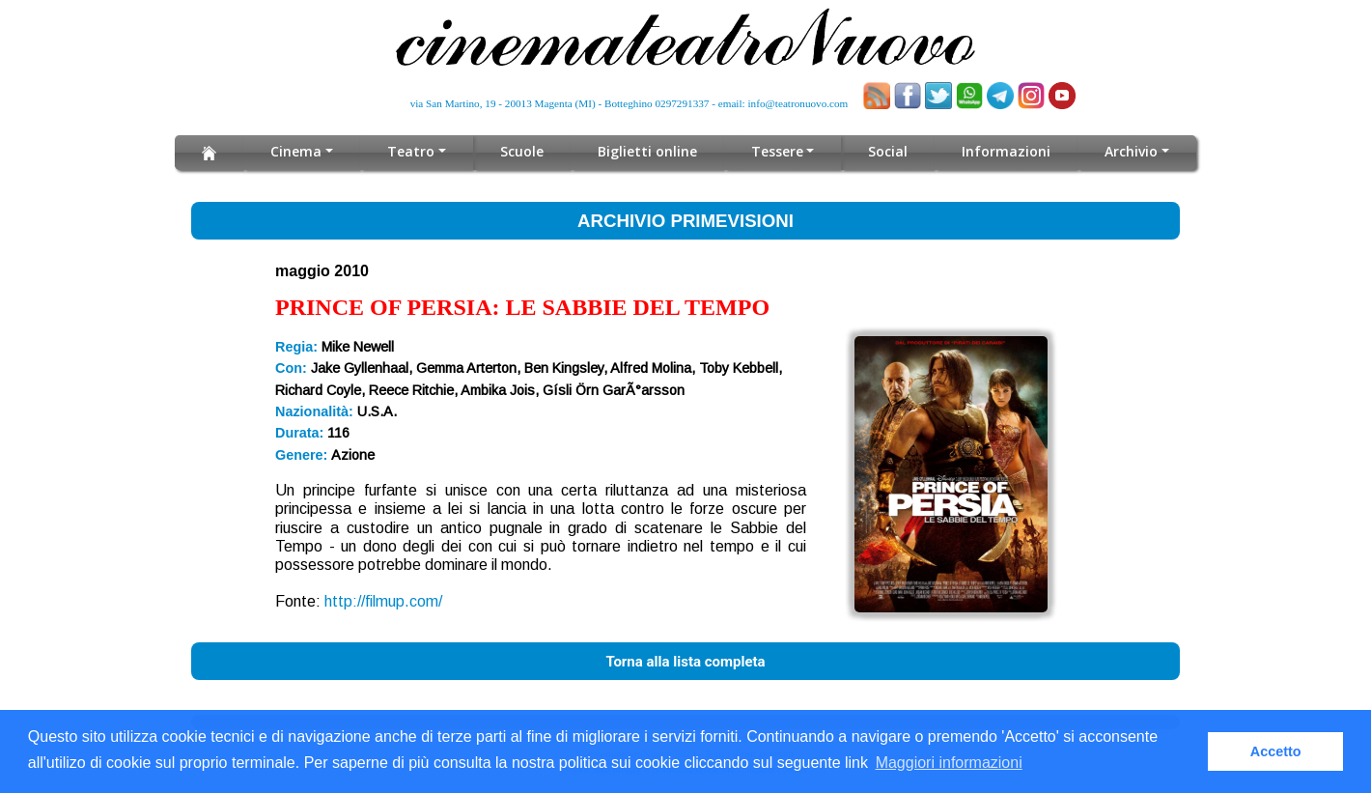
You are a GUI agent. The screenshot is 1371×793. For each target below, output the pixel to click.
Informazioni (1006, 151)
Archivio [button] (1131, 151)
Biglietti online (647, 151)
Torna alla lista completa (685, 661)
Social (888, 151)
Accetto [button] (1275, 751)
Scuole (522, 151)
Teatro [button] (410, 151)
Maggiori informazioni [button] (949, 762)
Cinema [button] (296, 151)
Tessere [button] (777, 151)
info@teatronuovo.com (798, 103)
